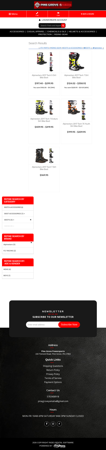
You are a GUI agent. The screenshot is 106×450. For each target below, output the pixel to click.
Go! (62, 25)
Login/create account (53, 20)
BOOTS (87, 48)
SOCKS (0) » (9, 226)
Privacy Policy (53, 374)
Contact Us (53, 390)
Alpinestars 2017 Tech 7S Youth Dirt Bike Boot (76, 125)
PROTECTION (45, 34)
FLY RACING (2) (10, 251)
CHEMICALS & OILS (56, 31)
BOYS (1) (7, 276)
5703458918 (53, 396)
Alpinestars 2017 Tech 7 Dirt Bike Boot (76, 76)
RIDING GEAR (61, 34)
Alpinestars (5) (9, 244)
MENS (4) (7, 269)
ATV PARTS (44, 48)
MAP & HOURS (87, 14)
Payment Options (53, 382)
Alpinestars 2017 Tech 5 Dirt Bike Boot (44, 76)
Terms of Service (53, 378)
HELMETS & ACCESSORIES (82, 31)
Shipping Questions (53, 366)
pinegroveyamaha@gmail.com (53, 401)
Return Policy (53, 370)
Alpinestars (97, 48)
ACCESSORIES (17, 31)
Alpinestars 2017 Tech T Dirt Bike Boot (44, 168)
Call (37, 14)
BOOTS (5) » (9, 220)
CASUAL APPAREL (36, 31)
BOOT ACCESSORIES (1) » (14, 214)
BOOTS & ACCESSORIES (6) (13, 207)
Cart (58, 14)
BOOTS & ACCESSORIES (72, 48)
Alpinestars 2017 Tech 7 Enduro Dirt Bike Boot (44, 120)
